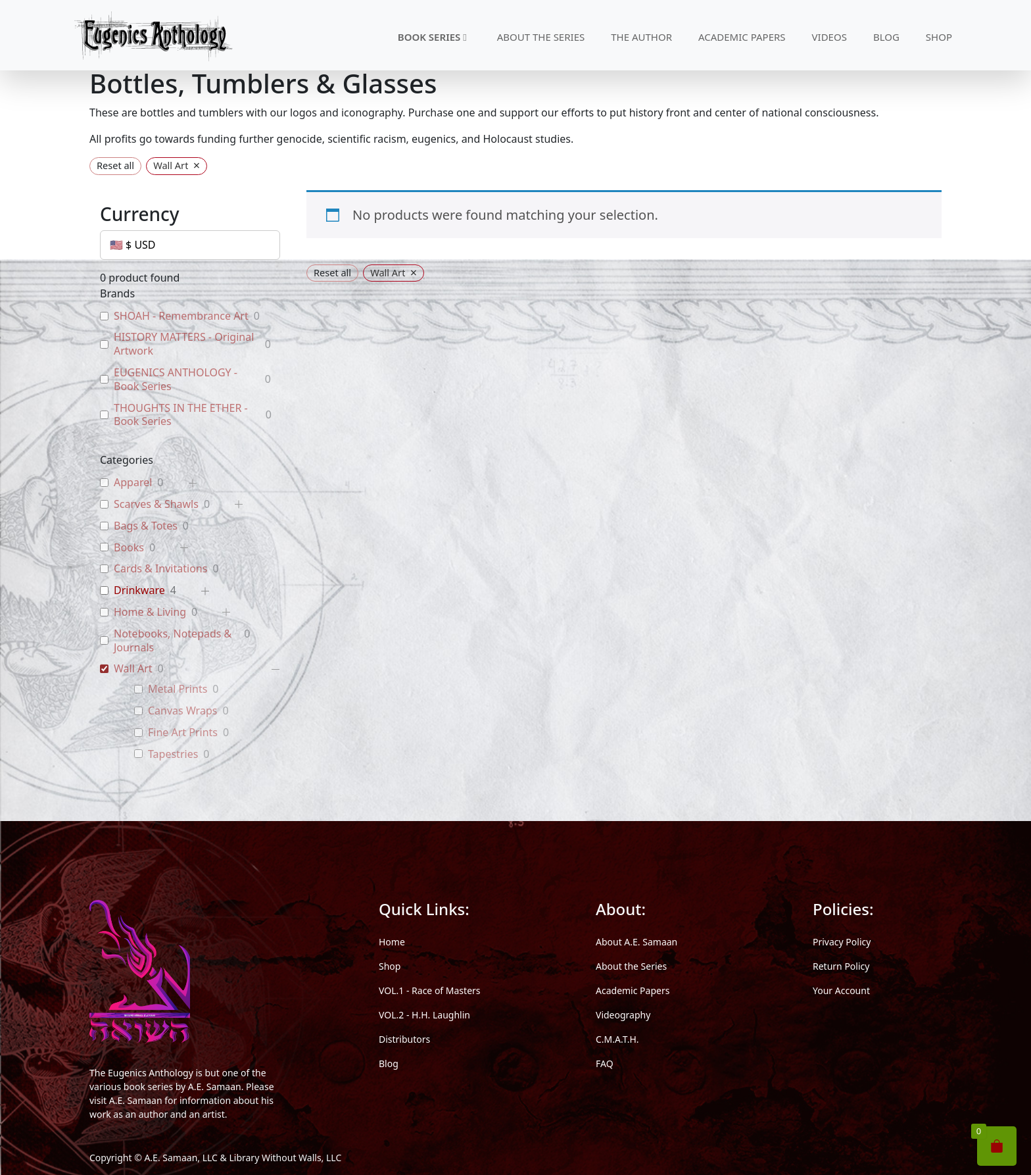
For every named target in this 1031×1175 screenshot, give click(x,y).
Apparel (133, 482)
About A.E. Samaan (636, 942)
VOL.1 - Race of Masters (430, 990)
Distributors (404, 1039)
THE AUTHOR (641, 36)
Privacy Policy (842, 942)
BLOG (886, 36)
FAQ (604, 1063)
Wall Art (133, 669)
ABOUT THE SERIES (541, 36)
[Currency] (190, 244)
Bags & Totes (146, 526)
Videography (623, 1015)
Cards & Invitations (160, 569)
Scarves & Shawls (156, 504)
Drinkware (139, 590)
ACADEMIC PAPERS (742, 36)
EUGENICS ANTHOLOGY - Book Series (175, 379)
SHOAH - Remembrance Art (181, 316)
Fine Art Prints (183, 732)
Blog (388, 1063)
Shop (389, 966)
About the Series (631, 966)
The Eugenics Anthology (141, 1072)
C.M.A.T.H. (617, 1039)
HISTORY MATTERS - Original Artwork (184, 344)
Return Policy (841, 966)
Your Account (841, 990)
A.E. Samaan (214, 1086)
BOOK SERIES (432, 36)
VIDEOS (829, 36)
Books (129, 548)
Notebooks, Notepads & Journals (172, 641)
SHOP (939, 36)
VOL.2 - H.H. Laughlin (424, 1015)
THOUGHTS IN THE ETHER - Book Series (181, 415)
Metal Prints (177, 689)
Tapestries (173, 754)
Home (392, 942)
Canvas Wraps (182, 711)
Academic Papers (632, 990)
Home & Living (150, 612)
